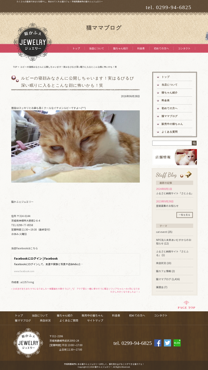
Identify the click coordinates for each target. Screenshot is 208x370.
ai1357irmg (27, 282)
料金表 (141, 48)
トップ (76, 48)
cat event (161, 232)
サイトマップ (95, 320)
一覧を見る (185, 215)
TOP (15, 66)
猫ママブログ (170, 116)
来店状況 (161, 263)
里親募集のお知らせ (167, 206)
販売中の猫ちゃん (172, 124)
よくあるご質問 (68, 320)
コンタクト (184, 48)
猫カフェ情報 (163, 271)
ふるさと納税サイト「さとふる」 (175, 193)
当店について (96, 48)
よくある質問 (170, 132)
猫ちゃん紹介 (120, 48)
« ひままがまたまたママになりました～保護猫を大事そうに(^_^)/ (43, 288)
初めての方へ (161, 48)
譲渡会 (160, 287)
